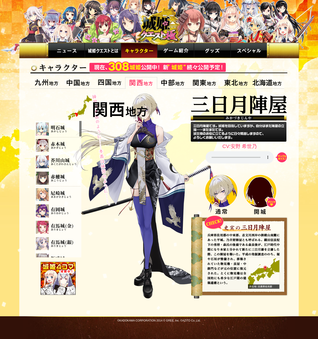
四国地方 (110, 83)
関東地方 (204, 83)
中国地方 (78, 83)
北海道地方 (267, 83)
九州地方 (46, 83)
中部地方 (173, 83)
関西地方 (141, 83)
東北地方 (236, 83)
